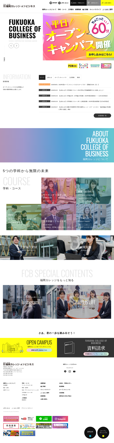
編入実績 (43, 386)
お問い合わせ (6, 408)
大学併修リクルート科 (27, 392)
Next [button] (16, 45)
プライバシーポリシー (27, 408)
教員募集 (61, 386)
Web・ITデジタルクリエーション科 (30, 390)
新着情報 (43, 396)
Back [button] (11, 45)
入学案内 (24, 398)
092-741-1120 (9, 373)
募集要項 (24, 400)
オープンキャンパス (64, 389)
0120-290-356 (9, 371)
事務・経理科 (25, 387)
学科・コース (25, 383)
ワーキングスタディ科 (27, 385)
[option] (72, 65)
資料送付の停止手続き (65, 396)
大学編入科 (24, 394)
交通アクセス (6, 390)
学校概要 (5, 385)
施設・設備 (5, 387)
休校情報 (61, 392)
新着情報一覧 (102, 115)
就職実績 (43, 383)
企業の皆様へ (44, 399)
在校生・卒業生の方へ (65, 383)
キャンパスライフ (45, 389)
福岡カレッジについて (9, 383)
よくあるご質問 (45, 392)
